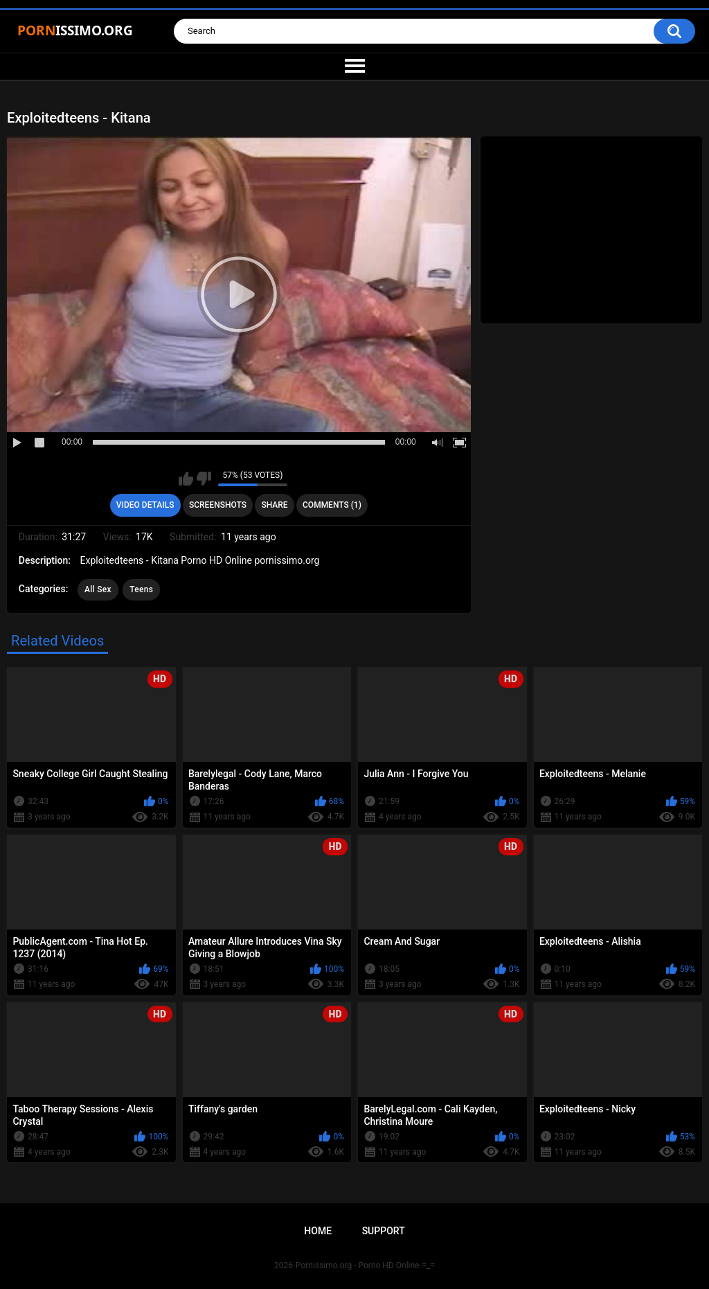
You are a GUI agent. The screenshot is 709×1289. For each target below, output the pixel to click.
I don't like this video (204, 479)
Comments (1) (332, 505)
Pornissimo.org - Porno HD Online (358, 1265)
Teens (141, 589)
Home (318, 1230)
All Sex (97, 589)
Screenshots (217, 505)
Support (383, 1230)
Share (274, 505)
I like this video (186, 479)
